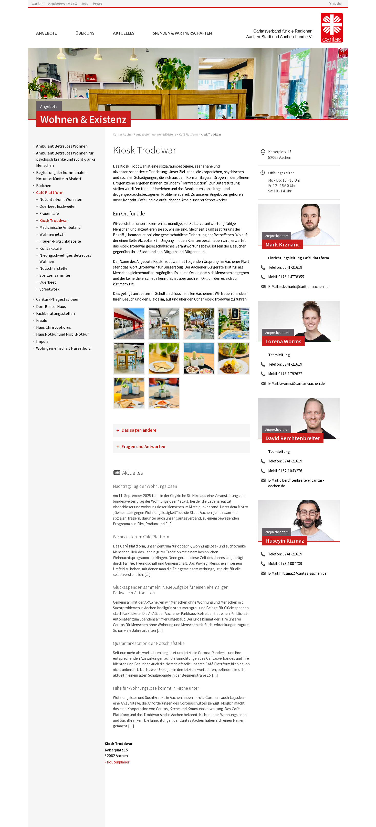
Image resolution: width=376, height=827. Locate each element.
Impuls (42, 341)
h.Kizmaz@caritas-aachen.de (303, 573)
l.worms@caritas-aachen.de (302, 383)
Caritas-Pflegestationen (57, 299)
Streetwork (49, 289)
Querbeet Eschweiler (57, 206)
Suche (337, 3)
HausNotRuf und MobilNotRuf (62, 334)
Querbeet (47, 282)
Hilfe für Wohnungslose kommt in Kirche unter (156, 688)
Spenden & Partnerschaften (182, 33)
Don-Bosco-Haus (51, 306)
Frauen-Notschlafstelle (60, 241)
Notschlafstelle (53, 268)
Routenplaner (118, 762)
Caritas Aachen (123, 134)
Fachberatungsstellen (55, 313)
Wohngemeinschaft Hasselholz (63, 348)
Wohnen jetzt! (52, 234)
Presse (97, 3)
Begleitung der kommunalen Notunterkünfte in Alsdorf (61, 175)
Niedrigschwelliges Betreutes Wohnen (65, 258)
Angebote (46, 33)
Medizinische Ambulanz (60, 227)
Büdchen (43, 185)
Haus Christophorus (53, 327)
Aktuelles (123, 33)
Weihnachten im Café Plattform (141, 537)
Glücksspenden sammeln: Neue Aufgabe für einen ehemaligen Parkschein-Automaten (170, 589)
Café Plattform (50, 192)
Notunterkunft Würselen (60, 199)
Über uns (85, 33)
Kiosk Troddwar (53, 220)
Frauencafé (49, 213)
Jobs (85, 3)
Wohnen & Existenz (164, 134)
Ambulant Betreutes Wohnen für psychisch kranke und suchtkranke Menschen (66, 159)
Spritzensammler (54, 275)
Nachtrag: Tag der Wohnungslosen (145, 486)
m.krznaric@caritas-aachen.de (304, 286)
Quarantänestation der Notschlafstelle (149, 643)
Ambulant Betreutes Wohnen (62, 146)
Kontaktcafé (50, 248)
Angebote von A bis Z (62, 3)
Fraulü (41, 320)
